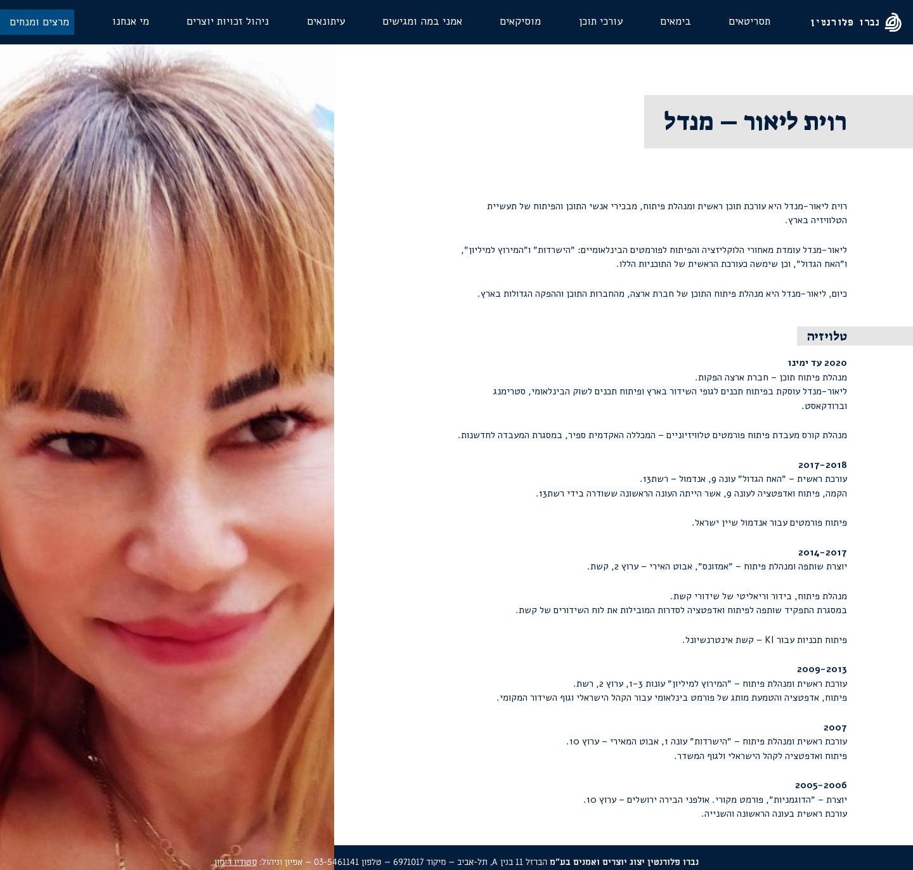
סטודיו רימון (235, 862)
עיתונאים (326, 21)
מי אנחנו (130, 21)
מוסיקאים (520, 21)
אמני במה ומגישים (422, 21)
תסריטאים (749, 21)
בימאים (675, 21)
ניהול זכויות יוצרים (227, 21)
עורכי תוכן (601, 21)
